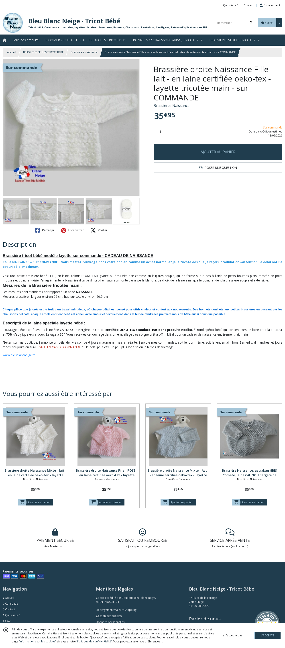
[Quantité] (162, 131)
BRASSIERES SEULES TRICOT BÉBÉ (43, 52)
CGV (6, 621)
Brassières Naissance (84, 52)
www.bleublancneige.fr (19, 355)
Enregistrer (72, 230)
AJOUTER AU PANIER (218, 151)
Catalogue (10, 603)
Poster (98, 230)
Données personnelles (110, 622)
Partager (44, 230)
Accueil (11, 52)
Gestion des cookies (109, 616)
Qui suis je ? (11, 615)
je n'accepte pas (232, 635)
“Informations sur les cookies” (37, 641)
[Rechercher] (251, 22)
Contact (249, 5)
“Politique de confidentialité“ (94, 641)
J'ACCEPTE (267, 635)
